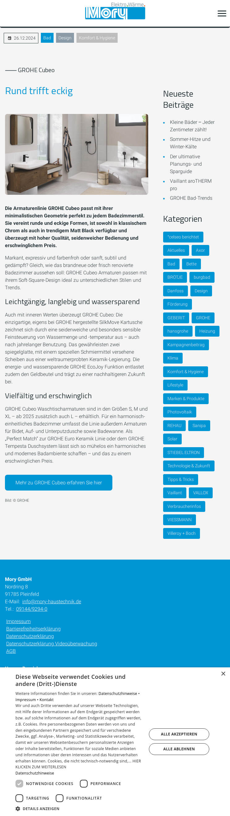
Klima (172, 358)
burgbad (202, 277)
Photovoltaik (179, 411)
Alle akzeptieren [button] (179, 734)
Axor (200, 250)
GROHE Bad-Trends (191, 198)
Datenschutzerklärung (30, 636)
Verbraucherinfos (184, 506)
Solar (172, 438)
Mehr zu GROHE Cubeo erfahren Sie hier (58, 483)
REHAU (174, 425)
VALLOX (200, 492)
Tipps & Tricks (180, 479)
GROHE (203, 317)
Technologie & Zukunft (188, 465)
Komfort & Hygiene (97, 37)
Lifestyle (175, 384)
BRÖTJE (175, 277)
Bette (191, 263)
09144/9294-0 (31, 609)
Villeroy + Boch (181, 533)
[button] (222, 13)
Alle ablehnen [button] (179, 749)
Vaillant (174, 492)
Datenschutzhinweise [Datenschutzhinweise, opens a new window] (34, 773)
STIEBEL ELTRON (183, 452)
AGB (11, 651)
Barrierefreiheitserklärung (33, 629)
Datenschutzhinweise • (119, 693)
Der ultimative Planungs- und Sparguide (186, 164)
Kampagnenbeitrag (186, 344)
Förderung (177, 304)
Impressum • (27, 699)
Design (65, 37)
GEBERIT (176, 317)
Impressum (18, 621)
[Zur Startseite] (115, 13)
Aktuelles (176, 250)
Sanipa (199, 425)
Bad (47, 37)
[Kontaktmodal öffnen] (8, 13)
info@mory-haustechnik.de (51, 601)
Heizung (207, 331)
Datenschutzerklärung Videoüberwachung (51, 644)
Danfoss (175, 290)
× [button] (223, 674)
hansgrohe (177, 331)
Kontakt (47, 699)
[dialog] (115, 741)
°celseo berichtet (183, 236)
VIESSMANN (179, 519)
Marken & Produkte (185, 398)
